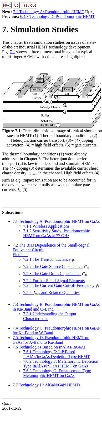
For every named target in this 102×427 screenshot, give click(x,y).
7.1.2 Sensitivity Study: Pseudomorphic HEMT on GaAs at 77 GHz (56, 233)
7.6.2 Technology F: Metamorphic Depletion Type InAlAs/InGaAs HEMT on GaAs (60, 363)
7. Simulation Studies (40, 29)
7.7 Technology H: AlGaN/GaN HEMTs (46, 385)
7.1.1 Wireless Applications (46, 226)
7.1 (12, 52)
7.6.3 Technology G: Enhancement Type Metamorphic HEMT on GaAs (57, 373)
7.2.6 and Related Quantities (51, 292)
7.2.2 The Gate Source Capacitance (56, 266)
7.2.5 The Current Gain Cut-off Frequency (61, 285)
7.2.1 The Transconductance (50, 259)
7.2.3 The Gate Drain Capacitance (55, 273)
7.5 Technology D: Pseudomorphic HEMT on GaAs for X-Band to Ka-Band (51, 340)
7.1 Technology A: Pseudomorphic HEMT (48, 11)
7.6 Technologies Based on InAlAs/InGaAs (49, 347)
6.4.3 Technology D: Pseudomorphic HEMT (57, 16)
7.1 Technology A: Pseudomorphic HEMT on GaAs (56, 221)
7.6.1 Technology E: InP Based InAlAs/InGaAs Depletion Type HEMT (56, 354)
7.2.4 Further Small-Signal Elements (54, 280)
